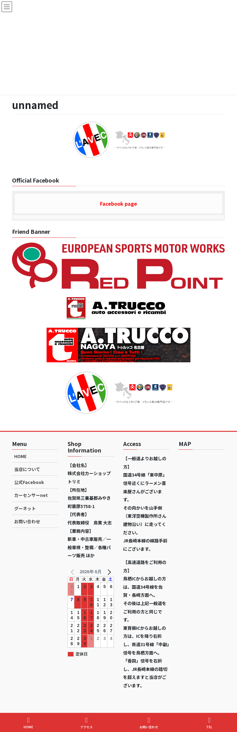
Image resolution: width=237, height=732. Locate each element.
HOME (20, 456)
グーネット (25, 508)
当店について (27, 469)
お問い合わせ (27, 521)
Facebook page (118, 203)
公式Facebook (29, 482)
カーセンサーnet (31, 495)
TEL (209, 723)
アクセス (86, 723)
